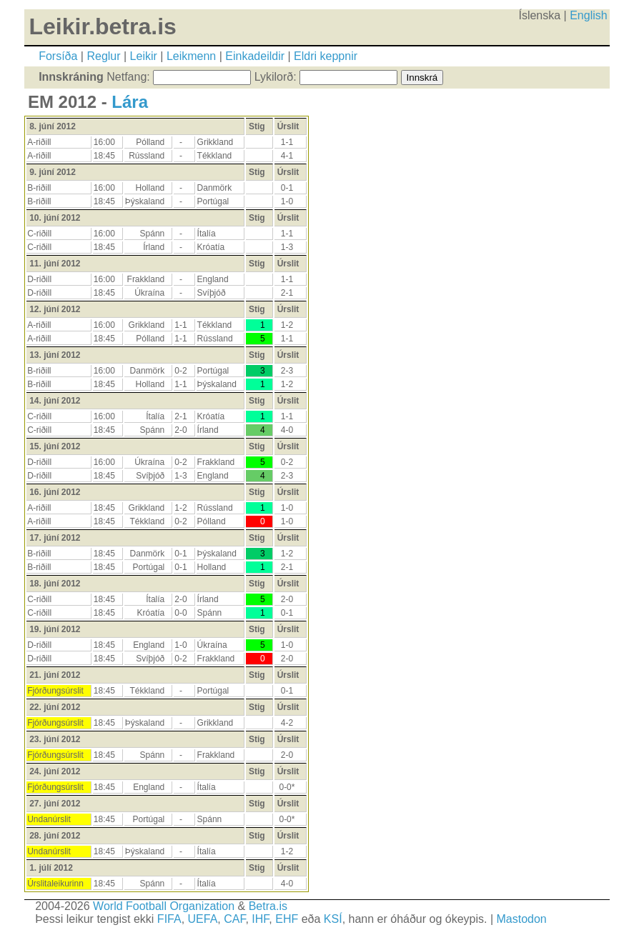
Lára (130, 101)
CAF (234, 919)
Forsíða (58, 56)
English (588, 15)
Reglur (103, 56)
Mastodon (521, 919)
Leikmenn (191, 56)
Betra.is (268, 906)
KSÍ (333, 919)
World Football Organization (163, 906)
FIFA (169, 919)
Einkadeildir (254, 56)
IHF (260, 919)
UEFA (203, 919)
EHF (286, 919)
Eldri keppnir (325, 56)
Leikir (143, 56)
